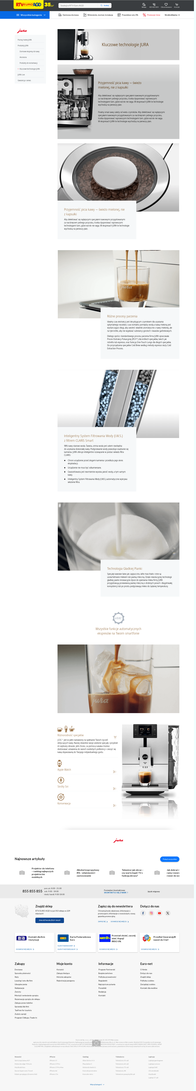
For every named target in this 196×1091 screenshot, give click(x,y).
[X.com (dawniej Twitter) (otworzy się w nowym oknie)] (168, 913)
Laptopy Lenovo (154, 1064)
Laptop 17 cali (153, 1078)
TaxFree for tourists (23, 1010)
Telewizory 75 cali (122, 1067)
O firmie (143, 969)
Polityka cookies (147, 980)
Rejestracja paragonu (66, 980)
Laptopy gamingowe (156, 1060)
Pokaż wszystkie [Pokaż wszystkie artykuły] (170, 859)
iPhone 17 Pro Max (56, 1067)
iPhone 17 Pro (55, 1064)
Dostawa (18, 969)
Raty (17, 977)
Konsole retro (88, 1074)
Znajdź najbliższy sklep (50, 920)
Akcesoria (22, 57)
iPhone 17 (53, 1060)
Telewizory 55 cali (122, 1060)
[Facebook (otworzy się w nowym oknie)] (143, 913)
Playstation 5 (87, 1064)
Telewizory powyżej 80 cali (125, 1074)
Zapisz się (102, 921)
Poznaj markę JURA (24, 40)
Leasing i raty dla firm (24, 980)
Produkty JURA (22, 45)
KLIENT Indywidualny (67, 949)
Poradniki (102, 988)
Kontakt (102, 995)
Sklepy (144, 7)
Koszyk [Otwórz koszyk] (177, 7)
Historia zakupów (64, 977)
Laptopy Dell (153, 1067)
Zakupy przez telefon (24, 1003)
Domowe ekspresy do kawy (29, 51)
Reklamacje (19, 988)
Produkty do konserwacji (28, 63)
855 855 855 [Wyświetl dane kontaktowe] (154, 7)
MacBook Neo (20, 1067)
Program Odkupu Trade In (26, 1017)
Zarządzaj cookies (147, 984)
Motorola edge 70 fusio (23, 1064)
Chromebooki (154, 1071)
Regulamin (102, 980)
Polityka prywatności (107, 977)
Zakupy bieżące (63, 973)
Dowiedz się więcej (119, 921)
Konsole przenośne (90, 1071)
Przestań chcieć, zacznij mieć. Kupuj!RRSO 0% (123, 938)
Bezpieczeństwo (105, 973)
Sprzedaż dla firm (22, 1006)
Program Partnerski (106, 969)
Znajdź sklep (145, 977)
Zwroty (18, 992)
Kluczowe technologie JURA (29, 69)
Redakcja (102, 992)
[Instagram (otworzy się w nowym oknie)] (151, 913)
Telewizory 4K (121, 1071)
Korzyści (60, 969)
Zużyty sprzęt (20, 1014)
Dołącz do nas (146, 973)
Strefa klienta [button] (171, 15)
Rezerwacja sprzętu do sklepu (27, 999)
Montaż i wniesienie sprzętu (26, 995)
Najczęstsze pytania (106, 984)
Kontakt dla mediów (148, 988)
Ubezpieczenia (21, 984)
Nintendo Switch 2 (89, 1067)
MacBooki (152, 1074)
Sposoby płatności (22, 973)
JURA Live (20, 75)
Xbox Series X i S (88, 1060)
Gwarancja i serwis (23, 80)
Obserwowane (166, 7)
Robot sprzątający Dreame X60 (26, 1074)
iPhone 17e (54, 1074)
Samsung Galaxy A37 (22, 1060)
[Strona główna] (34, 4)
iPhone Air (53, 1071)
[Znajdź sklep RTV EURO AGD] (22, 910)
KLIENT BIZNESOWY (65, 946)
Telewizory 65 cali (122, 1064)
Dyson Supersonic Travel (24, 1071)
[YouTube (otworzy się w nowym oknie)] (159, 913)
